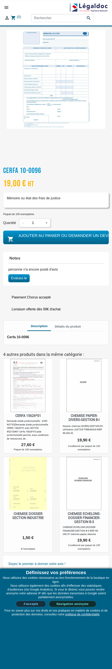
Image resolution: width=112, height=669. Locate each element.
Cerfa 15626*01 (28, 416)
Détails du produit (68, 326)
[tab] (39, 326)
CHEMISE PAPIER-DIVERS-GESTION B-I (84, 418)
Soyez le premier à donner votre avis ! (36, 564)
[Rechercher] (62, 18)
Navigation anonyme (73, 604)
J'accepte (30, 604)
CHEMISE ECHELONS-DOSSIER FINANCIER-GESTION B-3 (84, 518)
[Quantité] (34, 223)
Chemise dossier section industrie (28, 516)
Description (39, 326)
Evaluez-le (19, 278)
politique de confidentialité (82, 614)
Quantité (9, 223)
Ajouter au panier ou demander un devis (58, 237)
